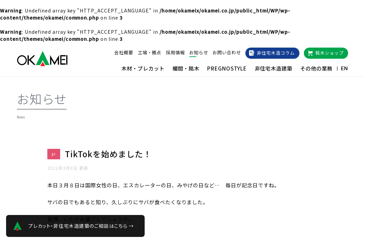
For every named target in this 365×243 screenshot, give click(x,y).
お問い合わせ (227, 52)
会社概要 (123, 52)
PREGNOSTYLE (227, 68)
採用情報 (175, 52)
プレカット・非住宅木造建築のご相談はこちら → (81, 225)
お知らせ (198, 52)
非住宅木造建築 (274, 68)
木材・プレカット (143, 68)
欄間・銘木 (185, 68)
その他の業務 (316, 68)
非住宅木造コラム (276, 53)
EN (344, 68)
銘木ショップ (329, 53)
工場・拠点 (150, 52)
